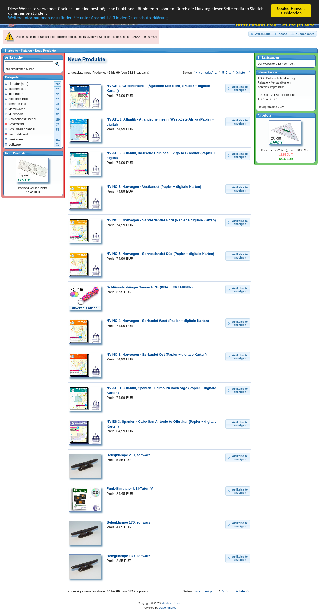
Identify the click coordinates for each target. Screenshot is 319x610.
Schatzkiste (14, 124)
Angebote (264, 115)
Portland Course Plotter (33, 187)
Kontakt (262, 86)
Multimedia (14, 114)
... (216, 72)
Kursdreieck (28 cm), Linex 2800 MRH (285, 150)
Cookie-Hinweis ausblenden (291, 11)
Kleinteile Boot (17, 99)
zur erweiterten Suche (19, 68)
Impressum (277, 86)
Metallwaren (15, 109)
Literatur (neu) (16, 83)
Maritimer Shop (171, 603)
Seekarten (14, 139)
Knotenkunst (15, 104)
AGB (261, 78)
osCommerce (167, 607)
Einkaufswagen (268, 57)
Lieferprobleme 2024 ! (272, 107)
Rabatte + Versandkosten (274, 82)
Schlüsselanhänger (20, 129)
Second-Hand (16, 134)
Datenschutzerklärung (280, 78)
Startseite (11, 50)
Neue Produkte (45, 50)
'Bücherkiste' (15, 88)
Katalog (26, 50)
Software (13, 144)
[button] (260, 34)
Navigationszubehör (20, 119)
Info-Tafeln (14, 94)
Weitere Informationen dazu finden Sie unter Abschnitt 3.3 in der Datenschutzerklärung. (88, 17)
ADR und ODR (267, 99)
